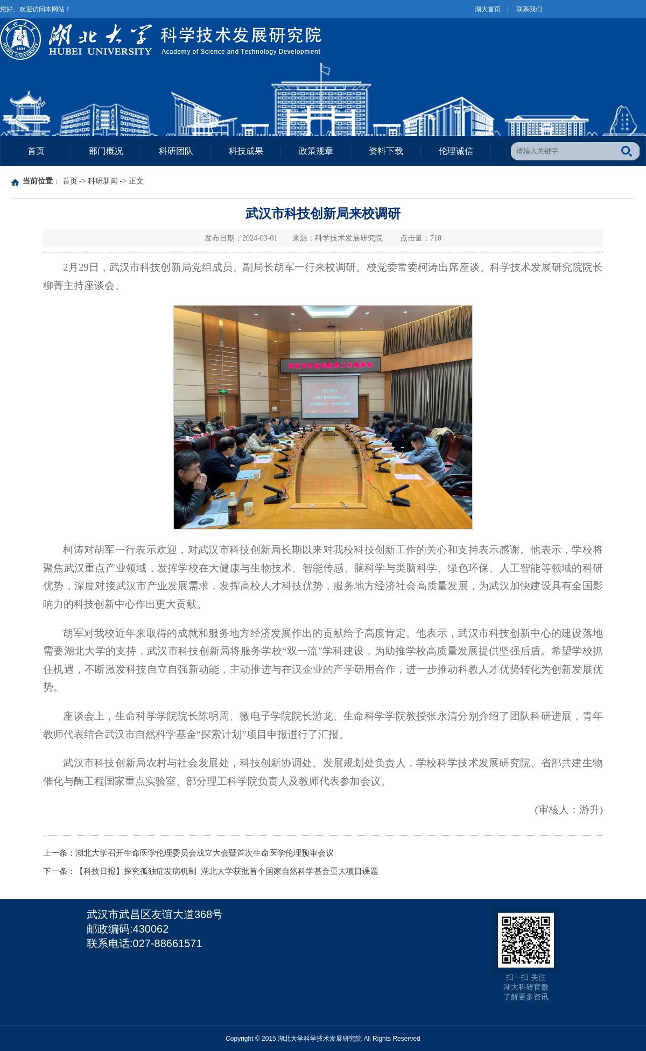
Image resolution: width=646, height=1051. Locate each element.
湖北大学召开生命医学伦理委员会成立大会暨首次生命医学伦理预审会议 (204, 853)
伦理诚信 (456, 151)
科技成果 (246, 151)
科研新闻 (103, 181)
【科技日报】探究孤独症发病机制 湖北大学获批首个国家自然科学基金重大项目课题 (226, 871)
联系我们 (529, 9)
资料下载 (386, 151)
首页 (36, 151)
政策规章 (316, 151)
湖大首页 (488, 9)
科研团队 (176, 151)
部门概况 (106, 151)
